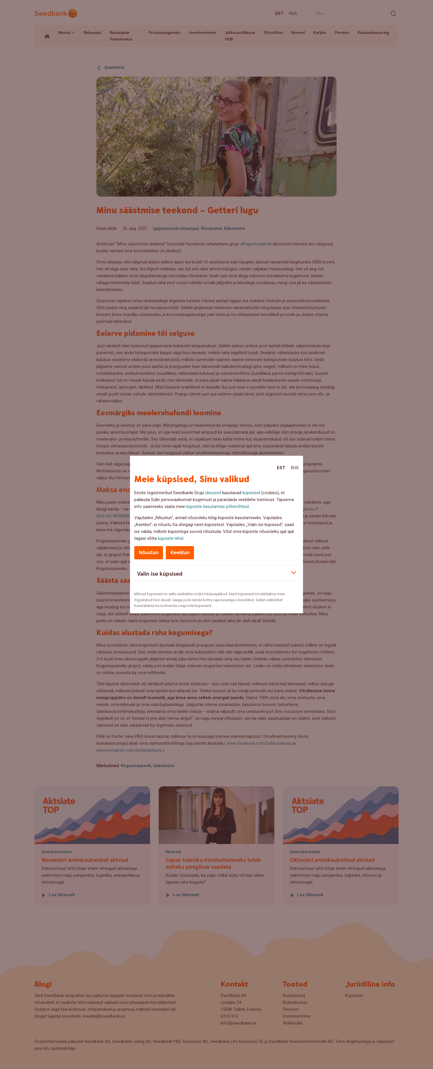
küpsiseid (251, 492)
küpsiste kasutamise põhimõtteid (217, 506)
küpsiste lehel (170, 538)
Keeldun (179, 552)
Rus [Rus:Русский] (295, 467)
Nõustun (148, 552)
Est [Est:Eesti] (281, 467)
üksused (213, 492)
